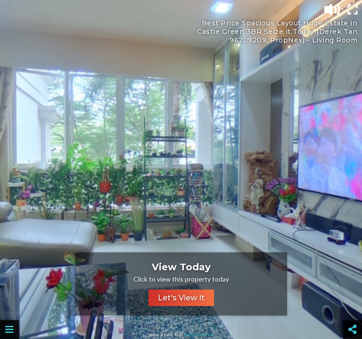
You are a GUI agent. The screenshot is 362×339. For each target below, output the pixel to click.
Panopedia (198, 334)
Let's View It (181, 297)
